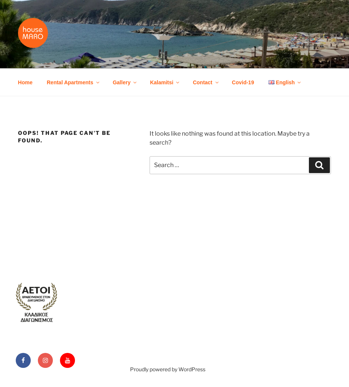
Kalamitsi (165, 82)
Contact (206, 82)
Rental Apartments (73, 82)
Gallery (125, 82)
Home (25, 82)
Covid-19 (243, 82)
